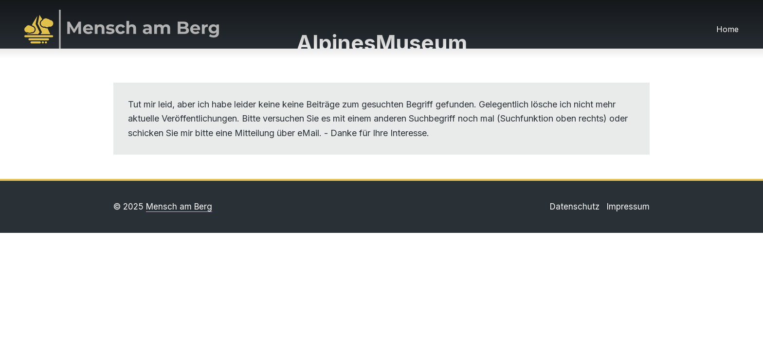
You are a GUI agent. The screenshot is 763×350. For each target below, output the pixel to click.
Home (727, 29)
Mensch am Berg (179, 206)
